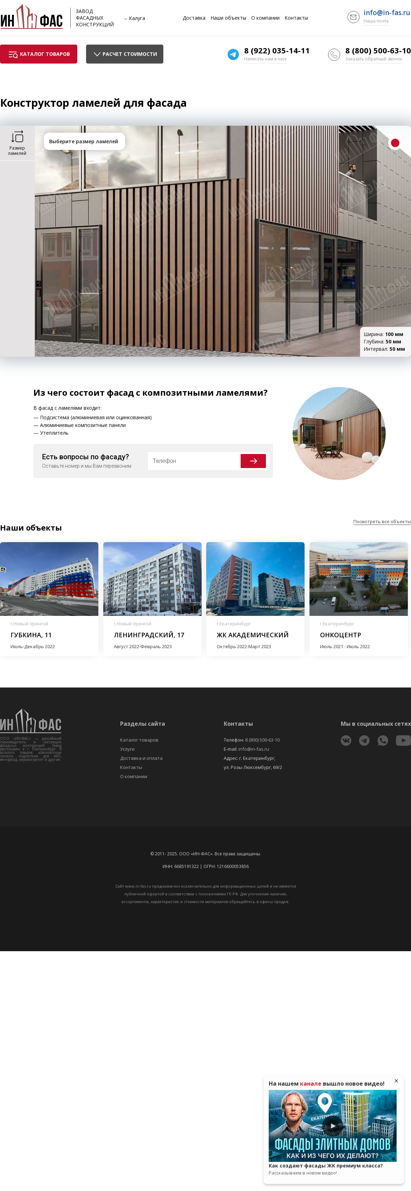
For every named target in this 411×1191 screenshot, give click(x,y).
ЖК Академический (253, 635)
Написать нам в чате (265, 59)
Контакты (296, 18)
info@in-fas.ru (387, 12)
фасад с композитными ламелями (185, 392)
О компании (265, 18)
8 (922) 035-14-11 (277, 50)
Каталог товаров (139, 740)
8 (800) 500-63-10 (378, 50)
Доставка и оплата (141, 758)
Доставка (194, 18)
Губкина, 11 (31, 635)
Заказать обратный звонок (373, 59)
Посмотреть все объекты (382, 521)
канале (310, 1083)
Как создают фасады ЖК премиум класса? (333, 1169)
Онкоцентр (340, 635)
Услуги (127, 749)
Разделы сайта (142, 723)
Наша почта (376, 21)
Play (332, 1126)
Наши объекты (228, 18)
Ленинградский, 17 (149, 635)
